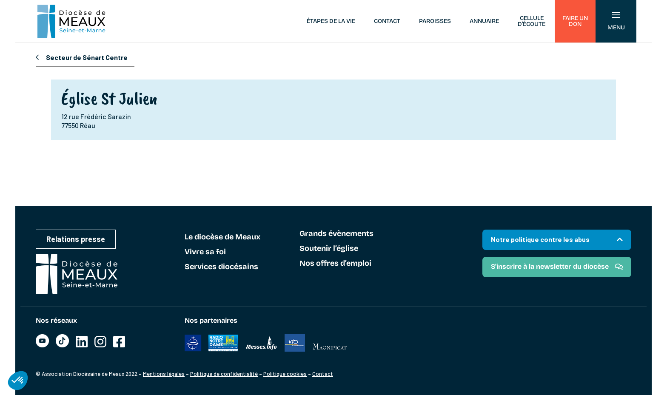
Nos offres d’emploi (335, 263)
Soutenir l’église (328, 248)
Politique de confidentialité (224, 373)
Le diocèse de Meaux (222, 237)
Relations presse (75, 239)
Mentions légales (164, 373)
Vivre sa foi (205, 252)
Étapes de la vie (331, 21)
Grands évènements (336, 234)
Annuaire (484, 21)
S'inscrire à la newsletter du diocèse (550, 266)
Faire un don (575, 21)
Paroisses (435, 21)
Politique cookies (285, 373)
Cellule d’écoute (531, 21)
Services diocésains (221, 267)
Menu (616, 21)
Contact (387, 21)
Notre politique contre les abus (540, 239)
